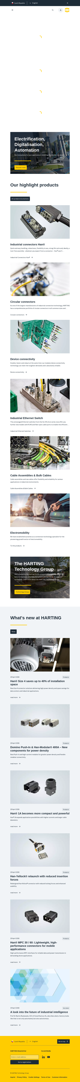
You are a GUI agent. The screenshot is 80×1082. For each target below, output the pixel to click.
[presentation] (33, 3)
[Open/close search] (53, 10)
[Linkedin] (43, 1057)
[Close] (67, 3)
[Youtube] (48, 1057)
